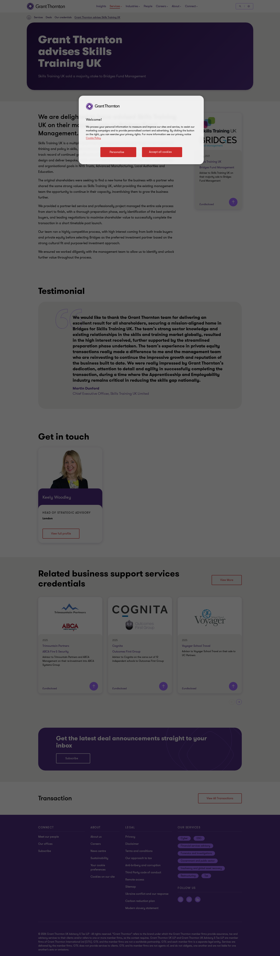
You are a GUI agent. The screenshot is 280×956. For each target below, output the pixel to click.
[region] (141, 130)
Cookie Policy (93, 138)
